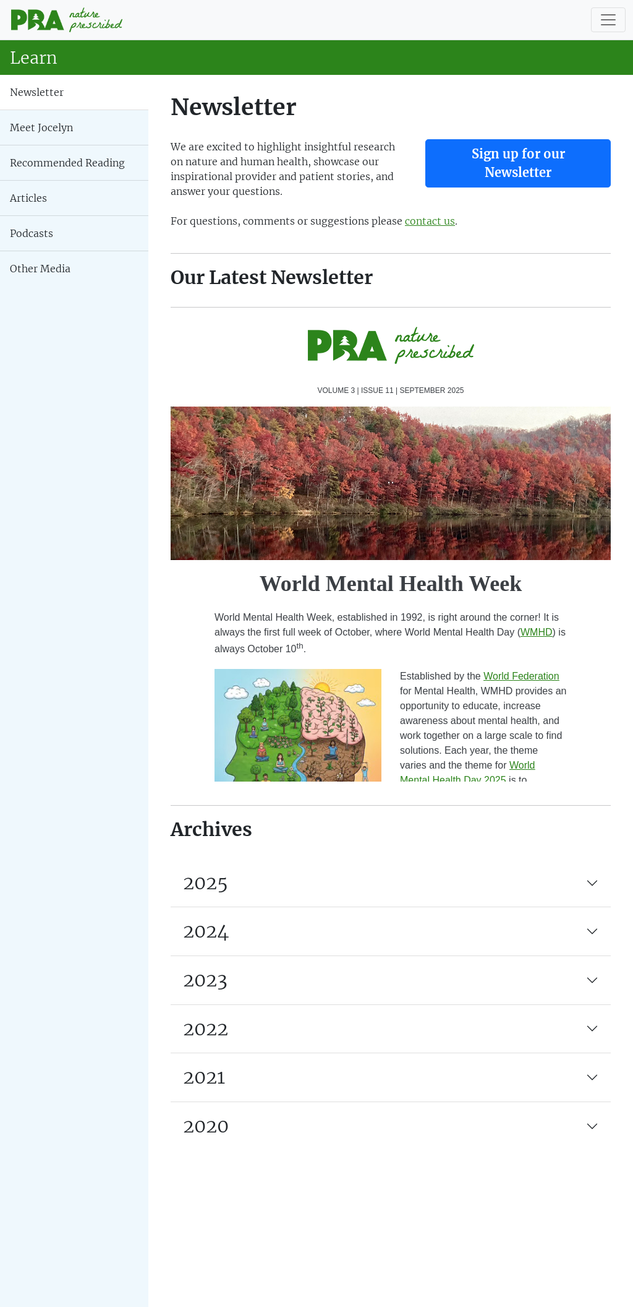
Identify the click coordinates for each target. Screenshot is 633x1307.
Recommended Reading (67, 163)
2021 (204, 1077)
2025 (205, 882)
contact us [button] (430, 221)
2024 (206, 931)
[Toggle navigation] (608, 19)
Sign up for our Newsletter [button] (518, 163)
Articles (28, 198)
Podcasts (31, 233)
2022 (205, 1028)
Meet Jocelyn (41, 127)
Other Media (40, 268)
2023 (205, 979)
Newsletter (37, 92)
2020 (206, 1125)
